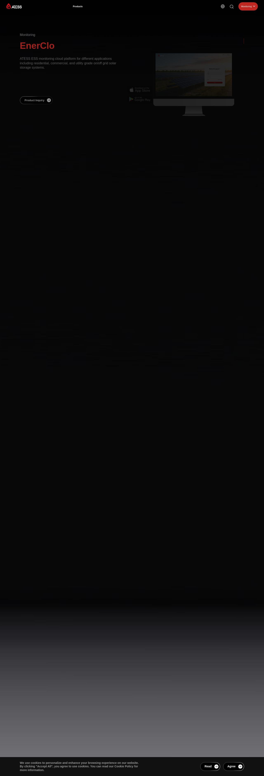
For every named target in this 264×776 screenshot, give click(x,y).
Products (79, 8)
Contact (191, 12)
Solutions (97, 8)
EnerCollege (172, 11)
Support (152, 10)
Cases (114, 8)
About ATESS (132, 9)
